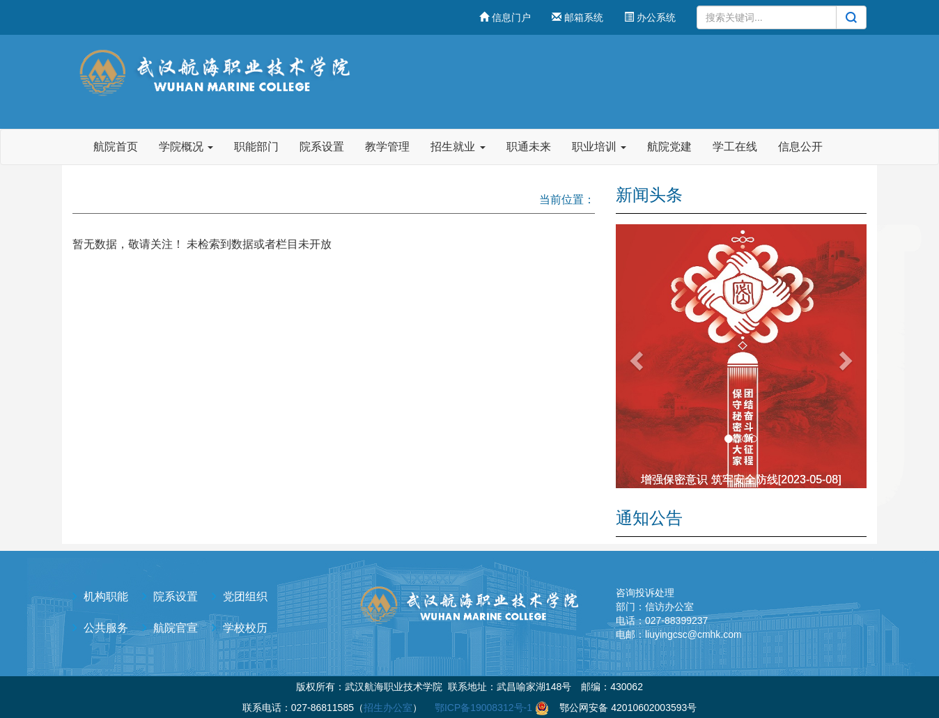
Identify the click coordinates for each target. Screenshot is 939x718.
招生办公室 (388, 707)
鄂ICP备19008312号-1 (483, 707)
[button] (634, 356)
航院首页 (115, 147)
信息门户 (505, 17)
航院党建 (669, 147)
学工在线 (735, 147)
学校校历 (245, 628)
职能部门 (256, 147)
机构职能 (106, 596)
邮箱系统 (577, 17)
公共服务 (106, 628)
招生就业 (457, 147)
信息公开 (800, 147)
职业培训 (599, 147)
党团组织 (245, 596)
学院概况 (186, 147)
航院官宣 (175, 628)
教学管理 (387, 147)
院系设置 (322, 147)
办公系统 (650, 17)
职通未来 (528, 147)
